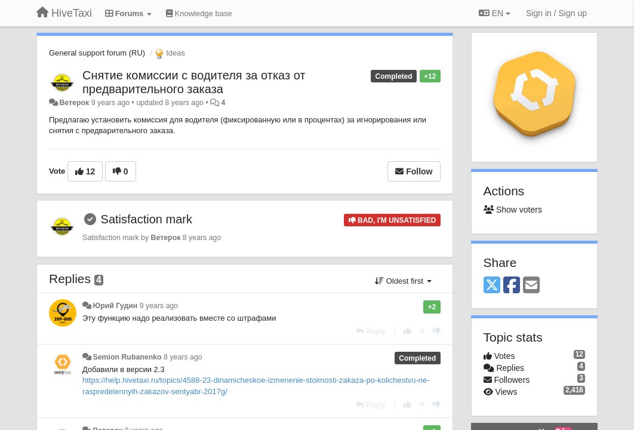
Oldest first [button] (403, 281)
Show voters (513, 209)
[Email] (531, 285)
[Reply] (371, 331)
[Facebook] (511, 285)
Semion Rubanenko (127, 357)
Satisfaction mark (146, 219)
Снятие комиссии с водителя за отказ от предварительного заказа (194, 82)
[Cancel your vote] (422, 331)
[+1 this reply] (407, 331)
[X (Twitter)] (492, 285)
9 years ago (159, 306)
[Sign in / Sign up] (556, 13)
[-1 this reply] (437, 331)
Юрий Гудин (115, 306)
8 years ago (183, 357)
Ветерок (74, 103)
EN (494, 13)
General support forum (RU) (97, 52)
